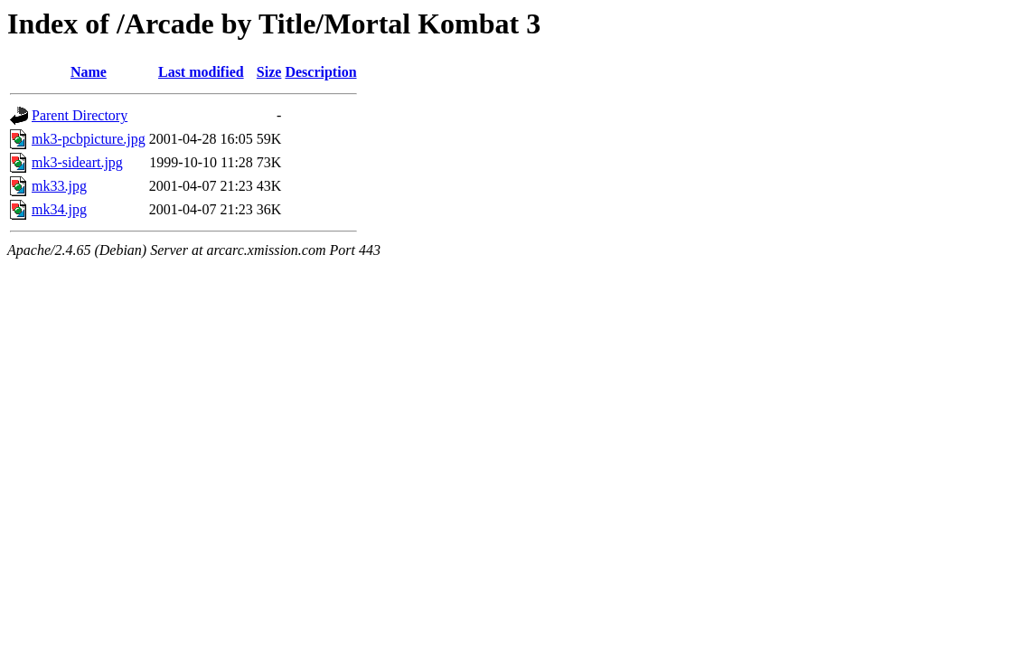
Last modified (201, 72)
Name (88, 72)
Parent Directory (79, 115)
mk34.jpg (59, 209)
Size (269, 72)
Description (320, 72)
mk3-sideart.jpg (77, 162)
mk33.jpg (59, 185)
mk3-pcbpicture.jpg (89, 138)
